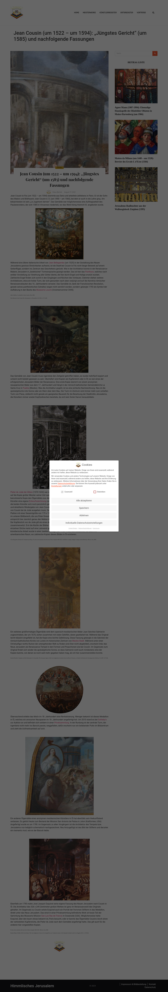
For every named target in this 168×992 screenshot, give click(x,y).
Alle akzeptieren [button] (84, 500)
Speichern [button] (84, 507)
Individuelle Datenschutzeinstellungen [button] (84, 522)
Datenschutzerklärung (66, 483)
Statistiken (99, 491)
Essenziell (66, 491)
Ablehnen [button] (84, 515)
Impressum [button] (96, 528)
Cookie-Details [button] (73, 528)
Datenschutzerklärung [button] (85, 528)
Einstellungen (56, 486)
